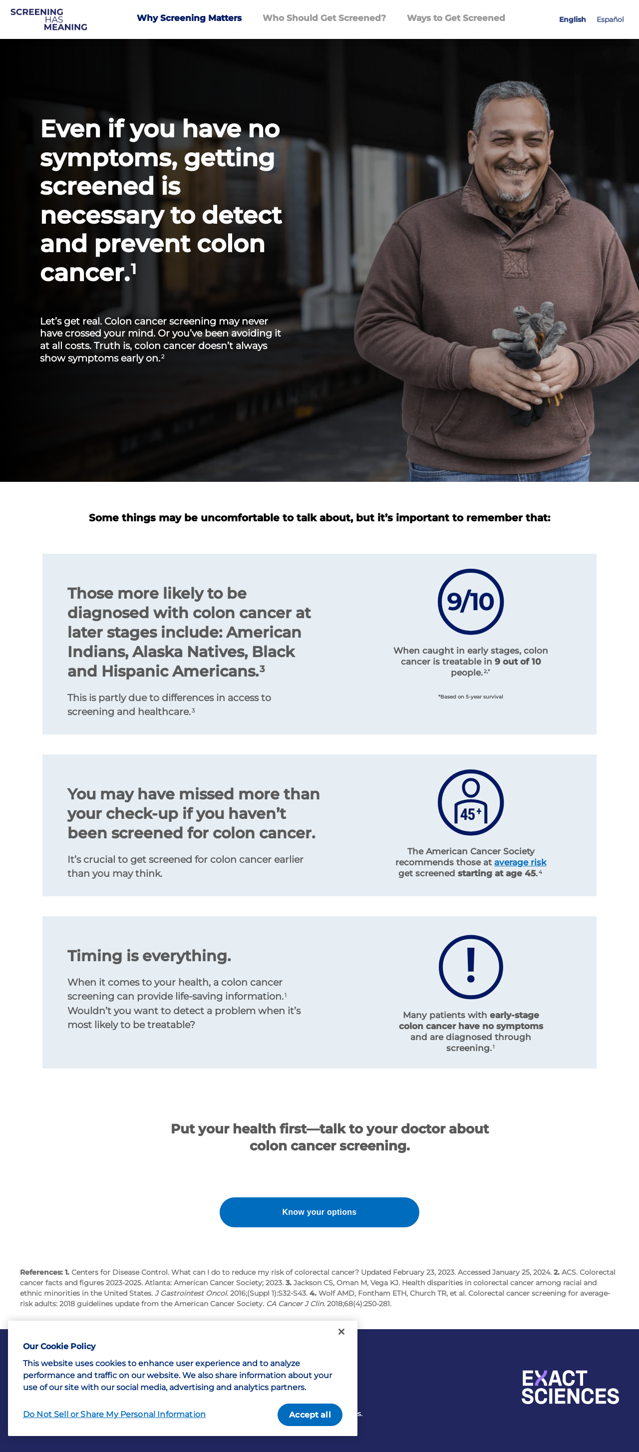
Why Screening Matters (189, 18)
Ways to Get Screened (456, 18)
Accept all (310, 1415)
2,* (487, 671)
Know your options (319, 1212)
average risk (520, 862)
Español (610, 19)
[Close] (341, 1332)
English (572, 19)
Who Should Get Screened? (324, 18)
